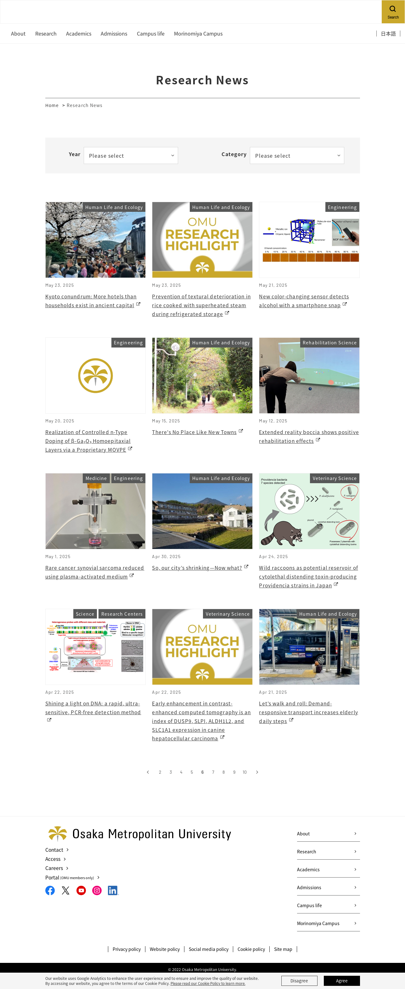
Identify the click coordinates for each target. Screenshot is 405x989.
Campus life (309, 918)
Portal (70, 890)
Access (53, 871)
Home (52, 105)
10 (245, 785)
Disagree (299, 981)
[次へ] (257, 785)
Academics (308, 882)
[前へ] (148, 785)
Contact (54, 862)
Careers (54, 880)
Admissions (309, 900)
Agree (342, 981)
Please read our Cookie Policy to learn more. (210, 983)
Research (306, 864)
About (303, 846)
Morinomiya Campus (318, 936)
